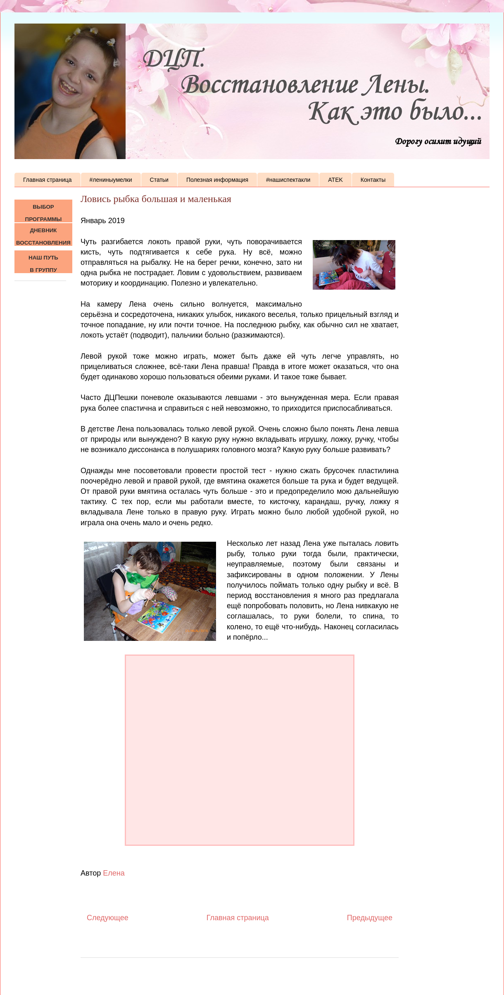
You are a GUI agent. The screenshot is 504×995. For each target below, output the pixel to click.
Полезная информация (217, 179)
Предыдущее (369, 918)
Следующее (107, 918)
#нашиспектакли (288, 179)
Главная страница (47, 179)
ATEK (335, 179)
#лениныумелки (111, 179)
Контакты (373, 179)
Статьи (159, 179)
